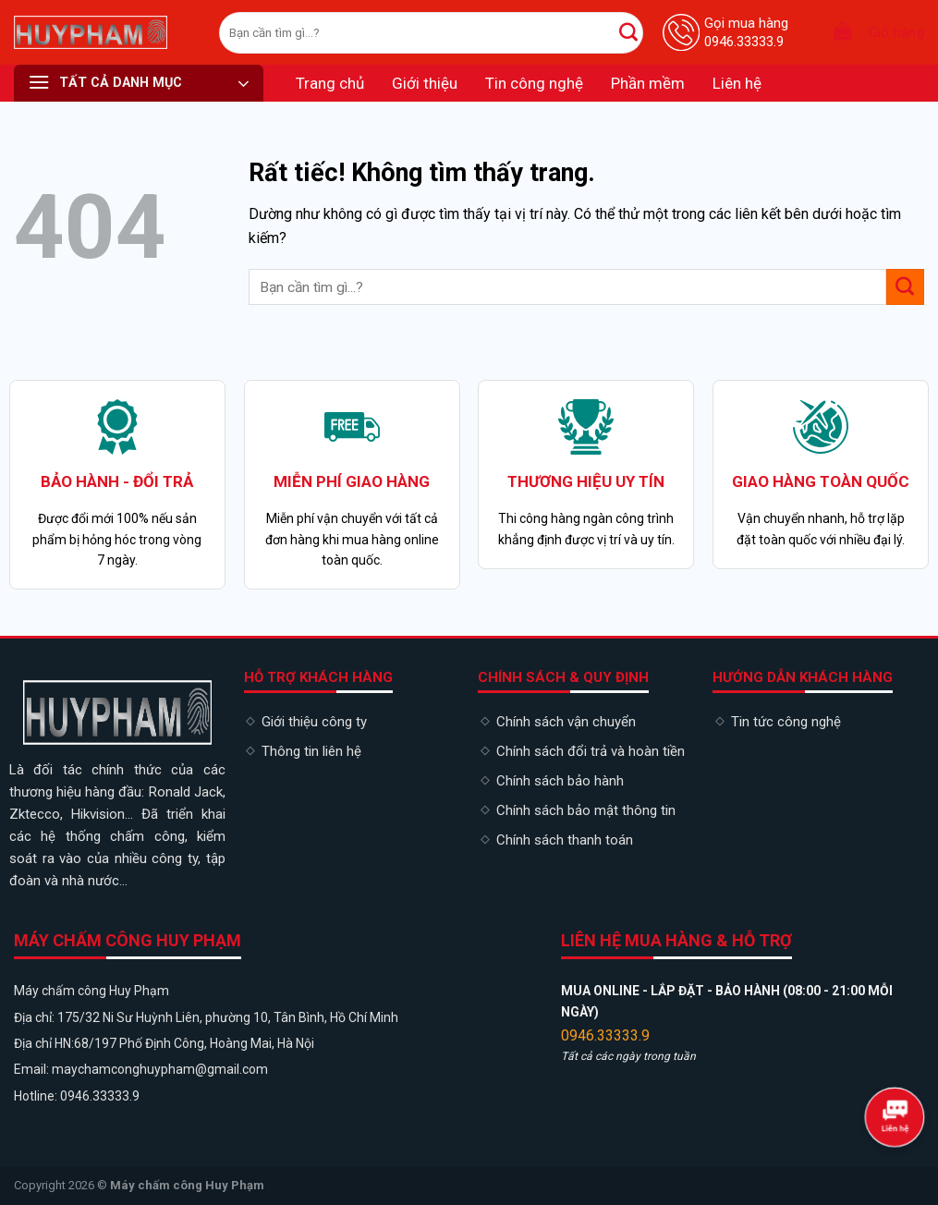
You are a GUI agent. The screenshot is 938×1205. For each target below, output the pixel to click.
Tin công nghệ (534, 83)
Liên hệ (737, 83)
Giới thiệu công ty (314, 721)
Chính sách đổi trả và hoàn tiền (590, 751)
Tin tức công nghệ (786, 721)
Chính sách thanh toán (564, 840)
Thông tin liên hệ (311, 751)
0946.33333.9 (605, 1035)
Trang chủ (330, 83)
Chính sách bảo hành (560, 781)
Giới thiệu (424, 83)
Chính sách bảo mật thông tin (586, 810)
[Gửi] (628, 32)
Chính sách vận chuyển (566, 721)
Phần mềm (648, 83)
